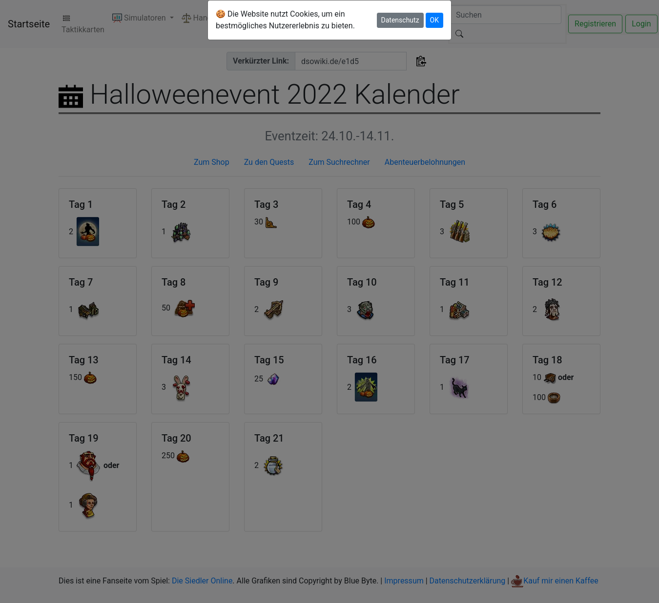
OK (434, 20)
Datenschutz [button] (400, 20)
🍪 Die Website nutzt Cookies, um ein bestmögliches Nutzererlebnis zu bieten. (285, 19)
